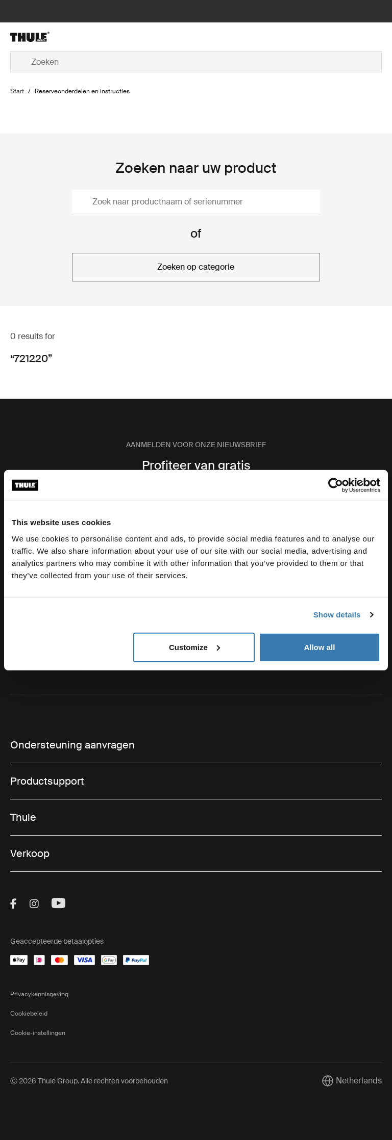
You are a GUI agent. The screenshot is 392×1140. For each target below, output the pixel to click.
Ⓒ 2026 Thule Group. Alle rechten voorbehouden (89, 1080)
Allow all (319, 646)
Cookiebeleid (28, 1013)
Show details (337, 614)
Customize (194, 646)
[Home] (72, 37)
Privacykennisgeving (39, 994)
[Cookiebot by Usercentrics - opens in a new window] (335, 485)
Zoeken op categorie (195, 267)
